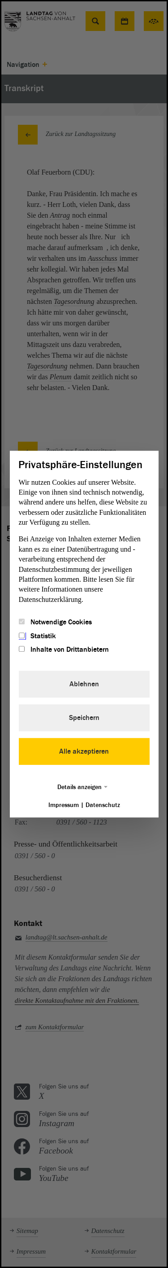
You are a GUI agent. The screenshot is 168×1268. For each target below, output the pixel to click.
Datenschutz (103, 805)
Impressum (63, 805)
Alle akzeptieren (84, 751)
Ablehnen (84, 684)
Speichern (84, 717)
